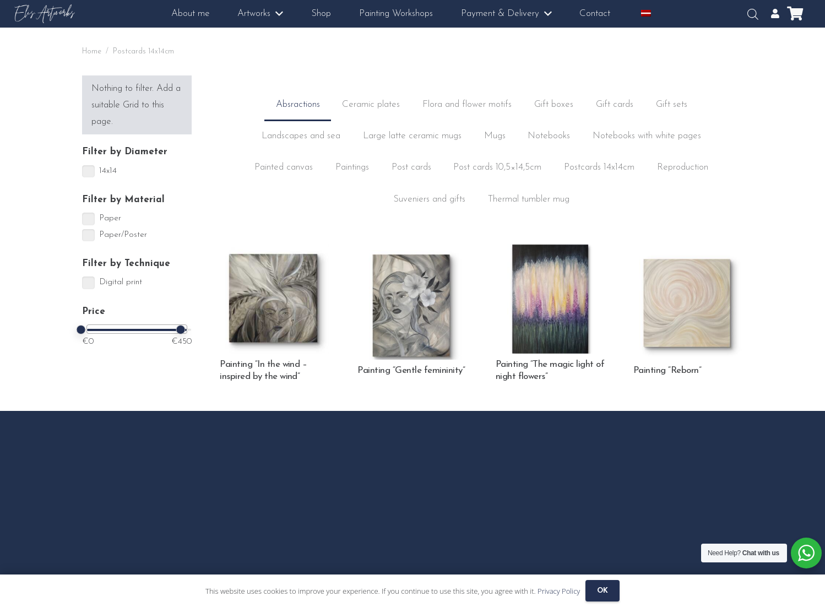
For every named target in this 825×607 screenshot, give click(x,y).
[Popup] (775, 14)
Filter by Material (123, 199)
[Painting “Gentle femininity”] (412, 258)
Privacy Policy (559, 591)
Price (93, 311)
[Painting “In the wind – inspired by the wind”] (274, 252)
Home (91, 51)
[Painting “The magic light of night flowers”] (550, 252)
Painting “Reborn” (667, 370)
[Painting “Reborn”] (688, 258)
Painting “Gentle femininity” (411, 370)
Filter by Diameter (124, 151)
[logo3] (44, 14)
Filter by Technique (126, 263)
